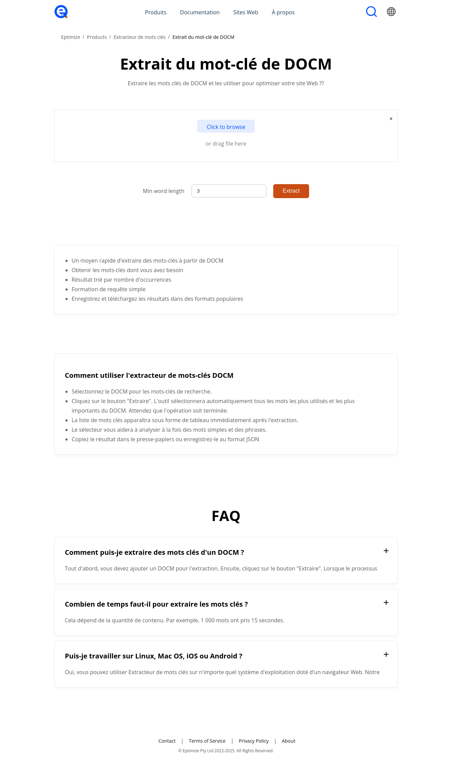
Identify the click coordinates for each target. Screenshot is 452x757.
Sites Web (245, 12)
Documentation (200, 12)
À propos (283, 12)
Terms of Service (207, 741)
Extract (291, 191)
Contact (166, 741)
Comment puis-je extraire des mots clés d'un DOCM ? (154, 552)
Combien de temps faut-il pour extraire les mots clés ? (156, 604)
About (288, 741)
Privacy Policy (253, 741)
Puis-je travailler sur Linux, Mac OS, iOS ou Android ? (153, 655)
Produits (155, 12)
